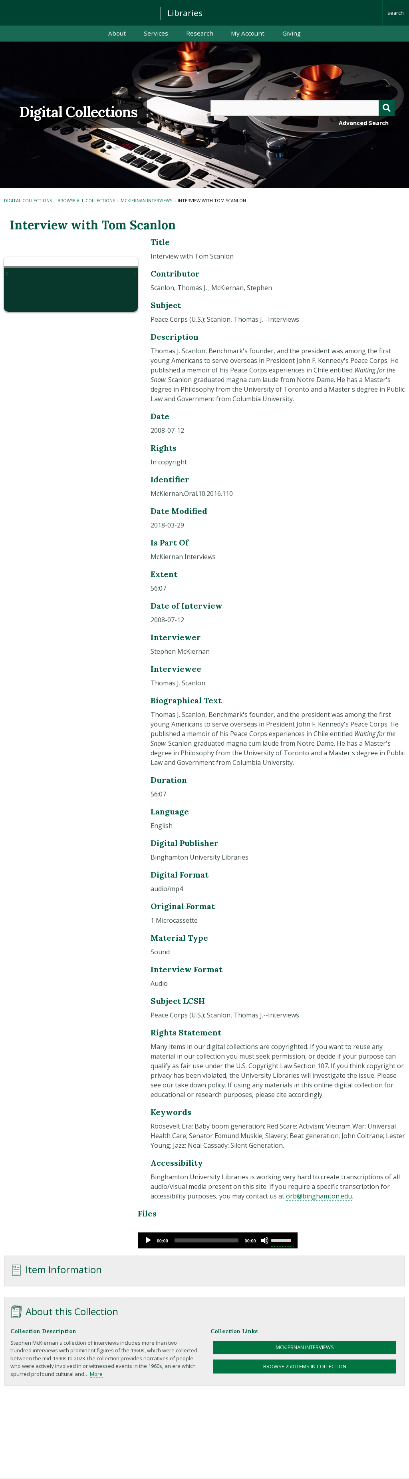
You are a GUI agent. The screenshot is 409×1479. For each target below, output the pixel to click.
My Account (247, 33)
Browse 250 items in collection (304, 1366)
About (117, 33)
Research (199, 33)
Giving (291, 33)
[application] (218, 1240)
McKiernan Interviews (146, 200)
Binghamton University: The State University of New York (76, 12)
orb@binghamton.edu (319, 1196)
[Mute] (265, 1240)
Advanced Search (364, 123)
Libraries (185, 12)
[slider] (206, 1240)
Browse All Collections (86, 200)
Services (156, 33)
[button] (23, 293)
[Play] (148, 1240)
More (96, 1373)
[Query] (302, 108)
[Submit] (387, 108)
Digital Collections (78, 112)
